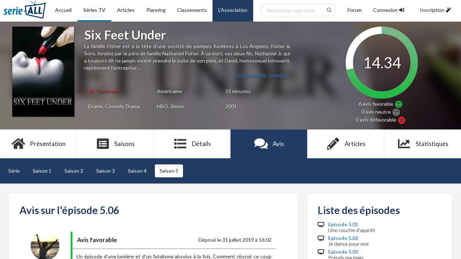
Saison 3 (105, 171)
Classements (192, 10)
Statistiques (422, 144)
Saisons (115, 144)
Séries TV (94, 10)
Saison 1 (42, 171)
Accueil (63, 10)
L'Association (232, 10)
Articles (126, 10)
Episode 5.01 (343, 224)
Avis (269, 144)
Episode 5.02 (343, 238)
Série (14, 171)
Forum (355, 10)
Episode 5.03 (343, 252)
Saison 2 (73, 171)
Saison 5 (169, 171)
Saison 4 (137, 171)
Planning (156, 10)
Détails (192, 144)
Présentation (38, 144)
